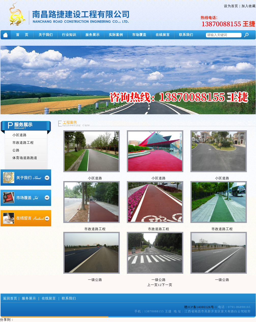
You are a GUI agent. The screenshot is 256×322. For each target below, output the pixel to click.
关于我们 (46, 35)
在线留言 (163, 35)
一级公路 (95, 280)
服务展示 (92, 35)
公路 (16, 150)
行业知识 (69, 35)
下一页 (167, 285)
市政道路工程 (23, 142)
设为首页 (231, 6)
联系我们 (186, 35)
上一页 (152, 285)
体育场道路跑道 (24, 158)
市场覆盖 (139, 35)
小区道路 (19, 135)
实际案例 (116, 35)
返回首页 (10, 298)
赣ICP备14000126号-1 (200, 307)
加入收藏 (249, 6)
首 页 (22, 35)
